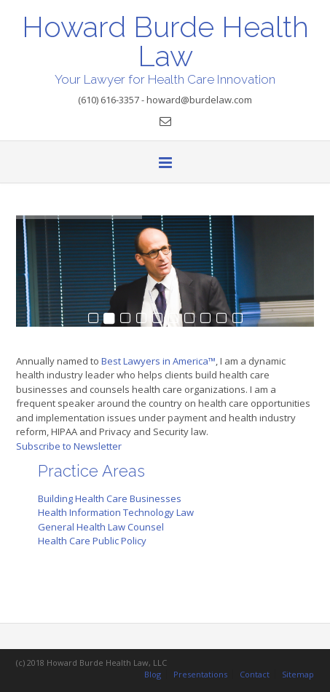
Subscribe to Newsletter (69, 446)
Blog (152, 674)
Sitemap (298, 674)
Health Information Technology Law (116, 512)
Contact (255, 674)
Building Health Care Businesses (109, 498)
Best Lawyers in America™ (158, 360)
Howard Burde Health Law (165, 40)
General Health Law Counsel (101, 526)
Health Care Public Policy (92, 540)
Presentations (200, 674)
